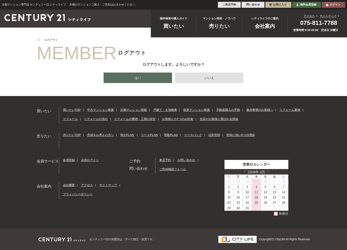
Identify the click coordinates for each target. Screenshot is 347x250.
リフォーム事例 (289, 110)
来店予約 (165, 160)
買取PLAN (171, 135)
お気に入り (280, 4)
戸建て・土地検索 (165, 110)
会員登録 (69, 160)
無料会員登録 (308, 4)
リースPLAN (149, 135)
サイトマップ (328, 16)
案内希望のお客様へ (259, 110)
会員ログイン (90, 160)
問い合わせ (253, 4)
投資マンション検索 (196, 110)
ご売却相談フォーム (172, 169)
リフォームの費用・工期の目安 (135, 119)
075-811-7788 (318, 22)
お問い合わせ (186, 160)
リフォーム (70, 119)
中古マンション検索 (100, 110)
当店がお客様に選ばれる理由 (219, 119)
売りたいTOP (72, 135)
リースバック (193, 135)
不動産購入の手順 (228, 110)
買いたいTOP (72, 110)
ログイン (335, 4)
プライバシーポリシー (78, 194)
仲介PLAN (127, 135)
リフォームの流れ (96, 119)
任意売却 (214, 135)
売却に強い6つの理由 (240, 135)
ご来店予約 (229, 4)
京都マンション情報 (133, 110)
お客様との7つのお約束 (177, 119)
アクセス (309, 16)
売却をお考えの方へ (100, 135)
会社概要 (69, 185)
